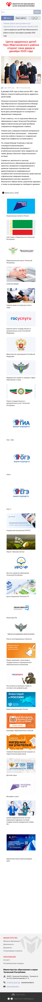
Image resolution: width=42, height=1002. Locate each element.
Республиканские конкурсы (13, 963)
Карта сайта (20, 995)
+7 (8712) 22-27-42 (13, 983)
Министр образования (11, 941)
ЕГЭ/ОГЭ (6, 960)
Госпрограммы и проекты (12, 951)
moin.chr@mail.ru (13, 986)
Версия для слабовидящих (24, 999)
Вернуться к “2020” (12, 193)
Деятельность (8, 944)
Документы (7, 948)
